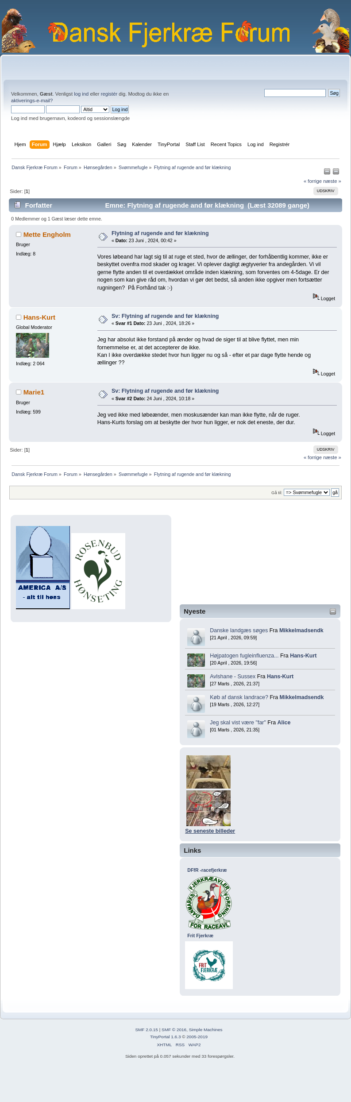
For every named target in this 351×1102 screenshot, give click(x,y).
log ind (81, 94)
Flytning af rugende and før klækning (160, 233)
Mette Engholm (47, 234)
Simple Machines (206, 1029)
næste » (332, 181)
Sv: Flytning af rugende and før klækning (165, 316)
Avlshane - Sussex (232, 676)
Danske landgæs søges (239, 630)
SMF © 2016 (174, 1029)
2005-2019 (197, 1036)
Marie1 (33, 392)
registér (109, 94)
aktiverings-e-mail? (32, 100)
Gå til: (276, 492)
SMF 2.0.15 (146, 1029)
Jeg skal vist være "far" (238, 722)
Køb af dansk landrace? (239, 697)
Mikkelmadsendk (301, 630)
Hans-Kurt (303, 656)
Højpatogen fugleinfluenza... (244, 656)
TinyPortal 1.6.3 (165, 1036)
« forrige (313, 181)
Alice (284, 722)
